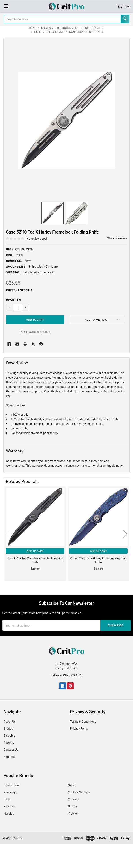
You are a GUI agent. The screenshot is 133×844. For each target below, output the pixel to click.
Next (125, 534)
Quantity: (13, 299)
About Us (10, 721)
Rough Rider (12, 785)
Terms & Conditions (83, 721)
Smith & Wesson (79, 792)
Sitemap (9, 756)
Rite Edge (10, 792)
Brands (8, 728)
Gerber (72, 806)
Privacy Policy (79, 728)
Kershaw (9, 806)
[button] (97, 319)
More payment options (35, 331)
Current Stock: (19, 290)
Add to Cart (35, 551)
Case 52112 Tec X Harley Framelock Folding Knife (35, 560)
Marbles (9, 813)
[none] (66, 120)
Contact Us (11, 749)
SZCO (71, 785)
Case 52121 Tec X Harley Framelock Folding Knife (98, 560)
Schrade (73, 799)
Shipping (9, 735)
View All (73, 813)
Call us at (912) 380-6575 (66, 675)
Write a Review (117, 238)
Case (7, 799)
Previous (7, 534)
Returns (9, 742)
